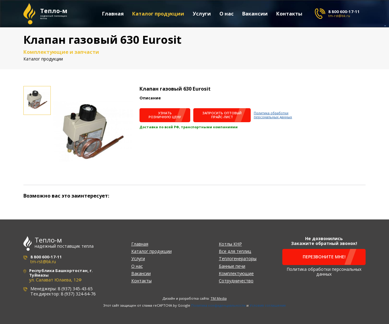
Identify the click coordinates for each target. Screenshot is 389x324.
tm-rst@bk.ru (339, 15)
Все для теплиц (235, 251)
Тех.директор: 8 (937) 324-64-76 (63, 294)
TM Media (219, 298)
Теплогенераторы (237, 258)
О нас (227, 14)
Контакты (290, 14)
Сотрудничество (236, 281)
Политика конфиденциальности (218, 305)
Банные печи (232, 266)
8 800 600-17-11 (344, 11)
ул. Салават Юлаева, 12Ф (55, 280)
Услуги (202, 14)
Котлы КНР (230, 244)
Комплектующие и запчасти (61, 51)
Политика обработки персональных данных (273, 115)
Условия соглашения (268, 305)
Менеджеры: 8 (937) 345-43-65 (61, 288)
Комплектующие (236, 273)
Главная (113, 14)
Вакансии (255, 14)
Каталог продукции (158, 14)
